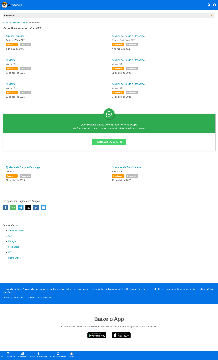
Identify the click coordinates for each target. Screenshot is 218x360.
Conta (71, 354)
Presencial (25, 45)
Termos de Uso (20, 297)
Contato (6, 297)
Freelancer (11, 45)
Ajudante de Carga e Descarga (23, 167)
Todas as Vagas (16, 230)
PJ (9, 252)
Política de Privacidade (41, 297)
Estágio (12, 241)
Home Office (14, 258)
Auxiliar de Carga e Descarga (128, 36)
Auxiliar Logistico (15, 36)
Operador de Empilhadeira (126, 167)
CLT (10, 236)
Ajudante (11, 60)
